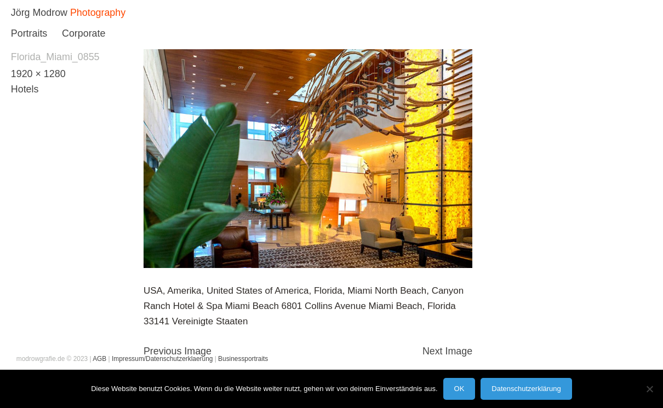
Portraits (29, 33)
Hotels (25, 89)
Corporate (83, 33)
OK (459, 388)
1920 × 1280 (38, 73)
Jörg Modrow (39, 12)
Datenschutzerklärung (526, 388)
